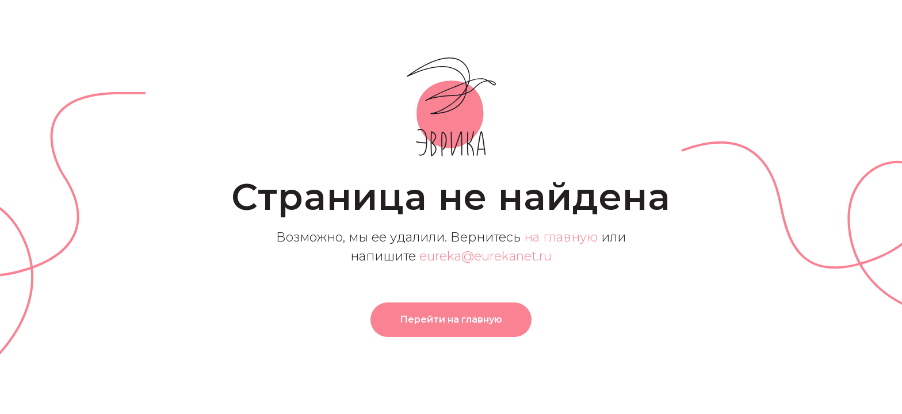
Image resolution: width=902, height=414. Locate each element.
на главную (561, 237)
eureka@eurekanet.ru (485, 256)
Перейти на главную (451, 319)
